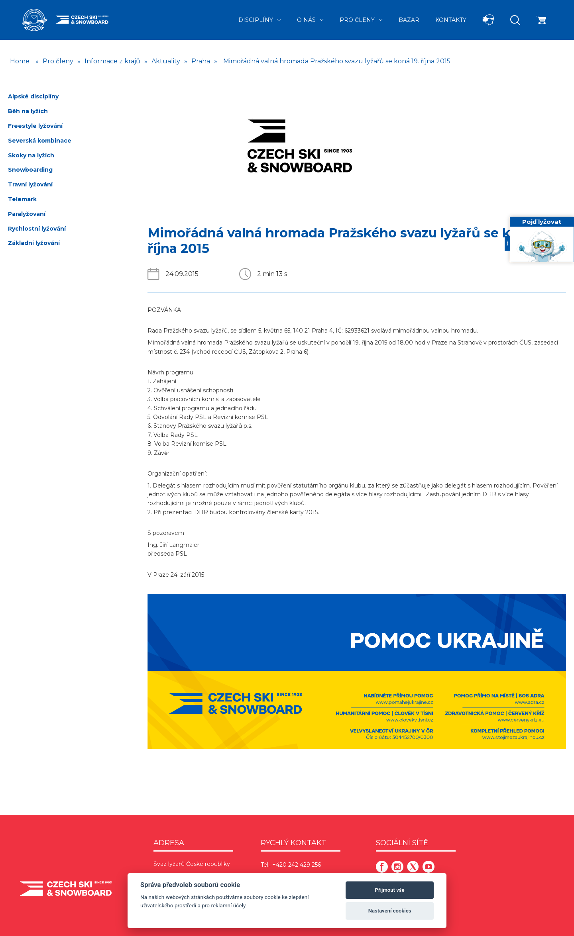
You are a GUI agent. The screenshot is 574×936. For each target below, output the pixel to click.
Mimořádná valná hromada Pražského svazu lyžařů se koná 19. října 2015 (336, 61)
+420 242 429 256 (296, 864)
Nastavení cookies (389, 911)
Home (19, 61)
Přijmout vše (390, 890)
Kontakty (450, 19)
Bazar (409, 19)
